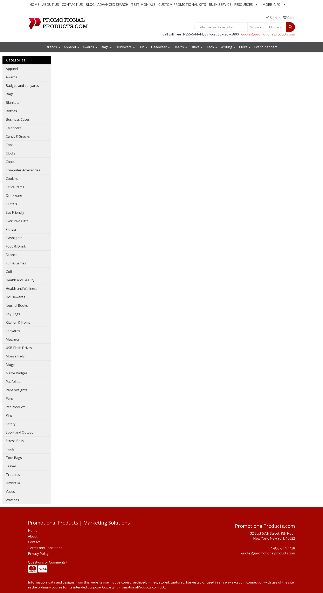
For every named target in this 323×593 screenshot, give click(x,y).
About (32, 536)
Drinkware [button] (123, 47)
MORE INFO (271, 4)
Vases (10, 491)
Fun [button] (141, 47)
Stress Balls (15, 441)
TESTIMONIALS (143, 4)
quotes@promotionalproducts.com (268, 34)
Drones (11, 254)
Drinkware (14, 195)
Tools (10, 449)
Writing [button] (226, 47)
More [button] (243, 47)
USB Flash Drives (19, 347)
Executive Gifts (17, 221)
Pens (9, 398)
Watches (12, 500)
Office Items (15, 187)
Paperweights (16, 390)
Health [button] (178, 47)
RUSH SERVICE (220, 4)
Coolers (12, 178)
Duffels (11, 204)
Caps (9, 145)
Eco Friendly (15, 212)
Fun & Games (16, 263)
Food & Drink (16, 246)
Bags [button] (105, 47)
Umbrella (13, 483)
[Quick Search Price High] (276, 27)
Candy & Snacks (18, 136)
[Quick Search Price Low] (257, 27)
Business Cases (18, 119)
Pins (9, 415)
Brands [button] (51, 47)
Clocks (11, 153)
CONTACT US (72, 4)
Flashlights (14, 238)
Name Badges (16, 373)
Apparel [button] (70, 47)
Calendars (13, 128)
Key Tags (13, 314)
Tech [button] (210, 47)
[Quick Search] (221, 27)
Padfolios (13, 381)
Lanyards (13, 331)
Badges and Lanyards (22, 85)
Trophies (13, 474)
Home (32, 530)
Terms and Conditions (45, 548)
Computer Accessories (23, 170)
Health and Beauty (20, 280)
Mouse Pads (15, 356)
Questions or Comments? (47, 562)
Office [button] (195, 47)
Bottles (11, 111)
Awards (11, 77)
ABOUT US (50, 4)
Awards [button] (88, 47)
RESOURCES (243, 4)
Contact (34, 542)
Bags (10, 94)
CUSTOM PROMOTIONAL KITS (182, 4)
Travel (11, 466)
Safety (10, 424)
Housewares (15, 297)
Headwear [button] (159, 47)
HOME (34, 4)
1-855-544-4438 (283, 548)
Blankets (12, 102)
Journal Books (17, 305)
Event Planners (265, 47)
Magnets (13, 339)
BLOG (90, 4)
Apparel (12, 68)
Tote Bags (14, 457)
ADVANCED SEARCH (112, 4)
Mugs (10, 364)
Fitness (11, 229)
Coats (10, 161)
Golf (9, 271)
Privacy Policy (38, 553)
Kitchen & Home (18, 322)
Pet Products (16, 407)
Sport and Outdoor (20, 432)
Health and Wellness (21, 288)
